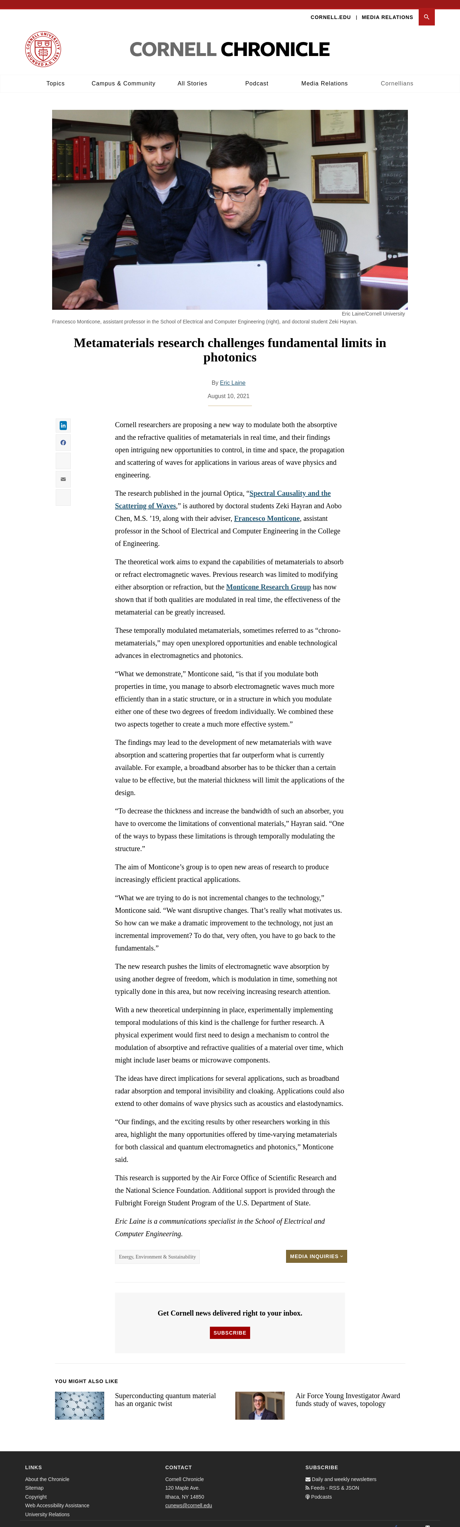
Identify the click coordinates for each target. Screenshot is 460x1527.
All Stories (192, 76)
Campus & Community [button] (124, 76)
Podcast (256, 76)
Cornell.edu (331, 9)
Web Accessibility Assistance (57, 1497)
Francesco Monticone (267, 510)
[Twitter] (412, 1520)
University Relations (47, 1506)
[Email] (427, 1520)
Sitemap (34, 1480)
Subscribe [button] (229, 1325)
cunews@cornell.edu (188, 1497)
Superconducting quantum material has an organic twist (165, 1392)
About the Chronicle (47, 1471)
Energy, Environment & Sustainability (157, 1249)
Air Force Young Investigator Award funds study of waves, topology (347, 1392)
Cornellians (397, 76)
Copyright (36, 1489)
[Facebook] (396, 1520)
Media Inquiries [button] (316, 1248)
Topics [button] (55, 76)
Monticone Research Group (268, 579)
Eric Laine (232, 375)
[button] (427, 9)
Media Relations (387, 9)
